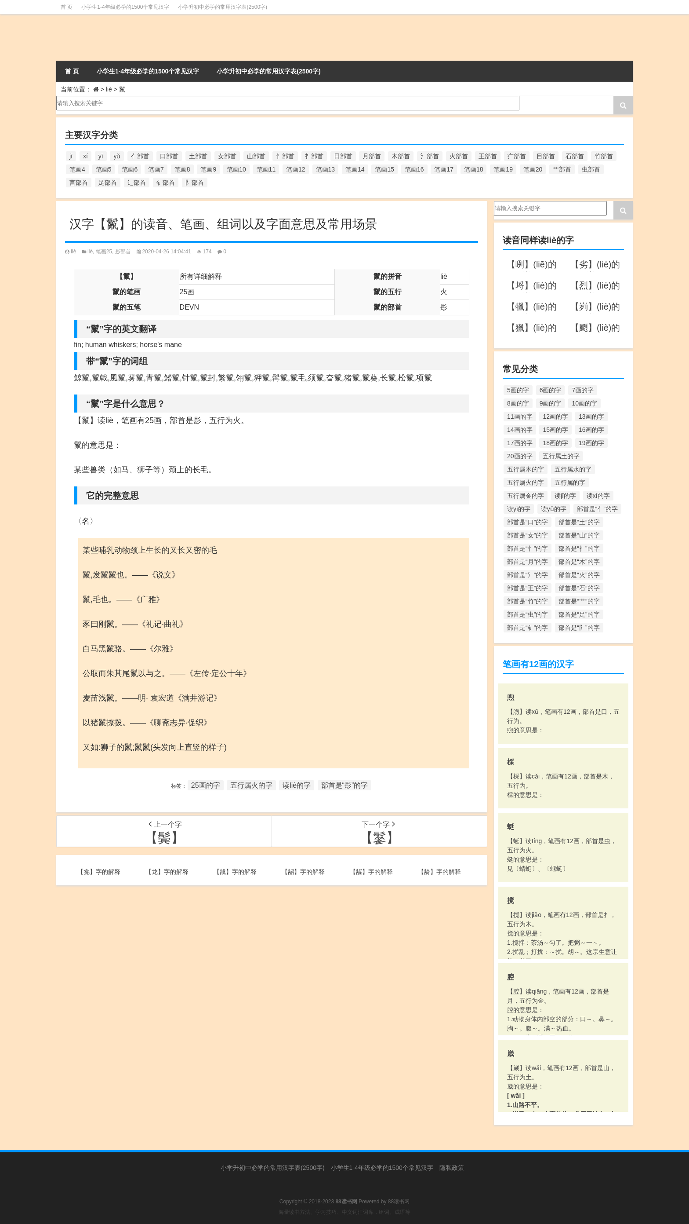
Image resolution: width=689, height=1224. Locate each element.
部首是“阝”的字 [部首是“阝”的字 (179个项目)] (578, 627)
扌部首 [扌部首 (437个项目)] (314, 156)
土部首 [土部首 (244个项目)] (198, 156)
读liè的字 (297, 785)
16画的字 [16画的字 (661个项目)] (591, 429)
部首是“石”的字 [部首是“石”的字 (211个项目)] (578, 588)
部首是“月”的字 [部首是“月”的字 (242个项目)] (527, 561)
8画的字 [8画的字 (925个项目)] (518, 403)
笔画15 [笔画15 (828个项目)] (384, 169)
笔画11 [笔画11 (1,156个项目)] (266, 169)
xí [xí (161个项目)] (85, 156)
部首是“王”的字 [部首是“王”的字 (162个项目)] (527, 588)
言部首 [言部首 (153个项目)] (78, 182)
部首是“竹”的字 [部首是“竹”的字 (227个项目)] (527, 601)
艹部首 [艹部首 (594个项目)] (562, 169)
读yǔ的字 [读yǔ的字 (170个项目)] (553, 508)
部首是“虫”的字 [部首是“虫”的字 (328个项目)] (527, 614)
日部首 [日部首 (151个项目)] (343, 156)
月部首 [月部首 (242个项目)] (372, 156)
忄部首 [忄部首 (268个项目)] (285, 156)
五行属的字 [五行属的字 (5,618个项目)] (570, 482)
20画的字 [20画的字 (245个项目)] (520, 456)
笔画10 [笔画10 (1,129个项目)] (236, 169)
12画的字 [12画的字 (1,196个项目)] (555, 416)
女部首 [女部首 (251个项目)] (227, 156)
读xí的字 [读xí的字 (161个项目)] (598, 495)
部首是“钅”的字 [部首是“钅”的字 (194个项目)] (527, 627)
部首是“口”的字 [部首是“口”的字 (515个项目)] (527, 522)
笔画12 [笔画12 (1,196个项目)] (295, 169)
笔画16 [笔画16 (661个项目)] (414, 169)
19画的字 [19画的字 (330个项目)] (591, 442)
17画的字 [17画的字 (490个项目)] (520, 442)
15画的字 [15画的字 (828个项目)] (555, 429)
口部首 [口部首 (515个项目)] (169, 156)
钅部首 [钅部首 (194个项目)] (165, 182)
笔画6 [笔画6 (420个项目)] (130, 169)
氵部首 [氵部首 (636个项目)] (430, 156)
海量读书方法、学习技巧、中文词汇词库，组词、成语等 (344, 1212)
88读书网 (399, 1201)
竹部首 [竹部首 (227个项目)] (604, 156)
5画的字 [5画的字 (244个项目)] (518, 390)
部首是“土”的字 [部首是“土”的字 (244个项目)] (578, 522)
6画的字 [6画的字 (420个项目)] (551, 390)
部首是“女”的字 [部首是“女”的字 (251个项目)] (527, 535)
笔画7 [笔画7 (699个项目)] (156, 169)
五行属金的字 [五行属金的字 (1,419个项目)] (525, 495)
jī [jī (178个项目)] (71, 156)
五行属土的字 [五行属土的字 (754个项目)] (561, 456)
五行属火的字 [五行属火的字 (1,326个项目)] (525, 482)
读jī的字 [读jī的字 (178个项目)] (565, 495)
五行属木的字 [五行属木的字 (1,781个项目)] (525, 469)
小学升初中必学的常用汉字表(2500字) (222, 7)
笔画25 (104, 251)
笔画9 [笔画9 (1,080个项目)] (208, 169)
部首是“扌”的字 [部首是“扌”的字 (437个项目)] (578, 548)
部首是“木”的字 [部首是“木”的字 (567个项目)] (578, 561)
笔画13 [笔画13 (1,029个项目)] (325, 169)
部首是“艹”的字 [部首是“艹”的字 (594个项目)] (578, 601)
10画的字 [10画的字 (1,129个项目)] (584, 403)
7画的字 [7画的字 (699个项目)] (583, 390)
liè (109, 89)
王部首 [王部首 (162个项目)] (488, 156)
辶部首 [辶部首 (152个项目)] (136, 182)
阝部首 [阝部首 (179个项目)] (194, 182)
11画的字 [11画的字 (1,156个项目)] (520, 416)
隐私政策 (451, 1167)
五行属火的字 (251, 785)
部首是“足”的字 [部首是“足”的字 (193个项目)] (578, 614)
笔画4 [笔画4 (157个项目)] (77, 169)
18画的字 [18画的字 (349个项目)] (555, 442)
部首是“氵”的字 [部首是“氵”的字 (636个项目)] (527, 574)
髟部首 (123, 251)
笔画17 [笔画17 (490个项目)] (443, 169)
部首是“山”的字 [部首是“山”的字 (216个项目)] (578, 535)
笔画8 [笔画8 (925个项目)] (182, 169)
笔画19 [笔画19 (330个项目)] (503, 169)
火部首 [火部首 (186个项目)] (459, 156)
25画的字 (205, 785)
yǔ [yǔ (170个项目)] (116, 156)
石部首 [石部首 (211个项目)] (575, 156)
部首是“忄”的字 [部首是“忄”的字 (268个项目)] (527, 548)
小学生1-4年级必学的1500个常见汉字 (125, 7)
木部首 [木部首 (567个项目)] (401, 156)
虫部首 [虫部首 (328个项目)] (591, 169)
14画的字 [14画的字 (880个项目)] (520, 429)
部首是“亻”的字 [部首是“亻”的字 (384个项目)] (597, 508)
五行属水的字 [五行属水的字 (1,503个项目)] (573, 469)
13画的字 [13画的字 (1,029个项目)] (591, 416)
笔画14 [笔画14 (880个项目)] (355, 169)
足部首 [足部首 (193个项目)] (107, 182)
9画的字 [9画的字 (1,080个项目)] (551, 403)
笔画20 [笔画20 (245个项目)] (533, 169)
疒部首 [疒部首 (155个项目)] (517, 156)
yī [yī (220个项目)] (100, 156)
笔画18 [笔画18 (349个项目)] (473, 169)
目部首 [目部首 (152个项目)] (546, 156)
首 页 (67, 7)
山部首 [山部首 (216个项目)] (256, 156)
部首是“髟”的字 (344, 785)
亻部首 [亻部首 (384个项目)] (140, 156)
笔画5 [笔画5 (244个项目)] (104, 169)
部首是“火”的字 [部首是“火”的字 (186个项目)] (578, 574)
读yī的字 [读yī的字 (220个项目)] (518, 508)
